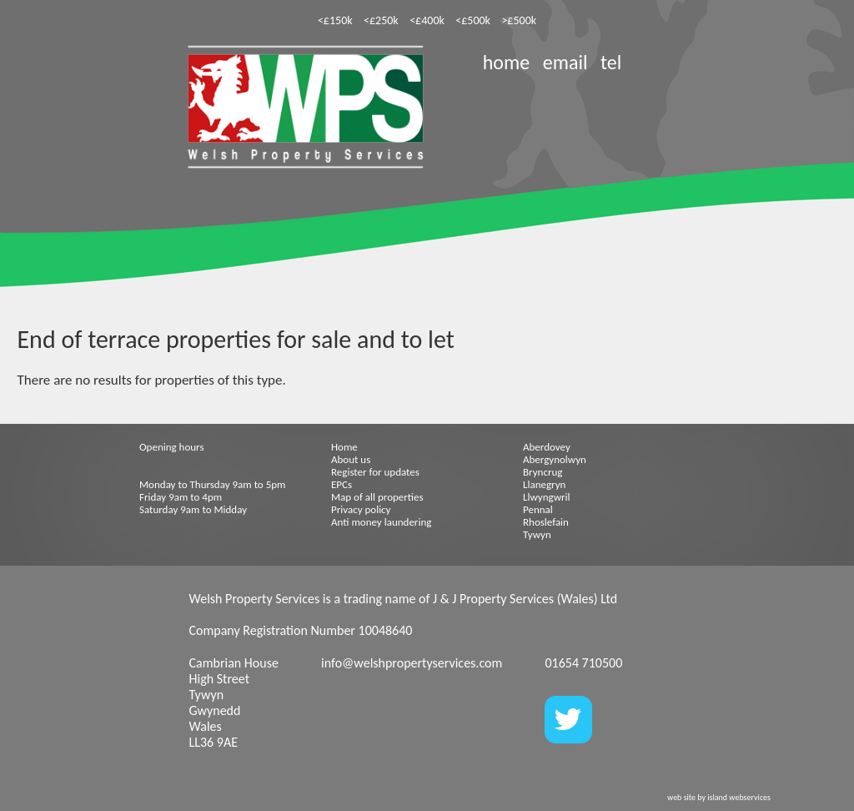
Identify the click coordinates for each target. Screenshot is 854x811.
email (565, 62)
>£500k (518, 20)
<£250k (381, 20)
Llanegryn (544, 484)
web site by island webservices (719, 797)
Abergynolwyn (554, 459)
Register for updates (375, 472)
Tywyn (537, 534)
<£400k (427, 20)
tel (610, 62)
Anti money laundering (381, 522)
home (506, 62)
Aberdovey (546, 447)
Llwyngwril (546, 497)
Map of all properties (377, 497)
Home (344, 447)
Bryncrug (542, 472)
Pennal (538, 509)
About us (350, 459)
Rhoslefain (546, 522)
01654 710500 (583, 663)
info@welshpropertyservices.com (411, 663)
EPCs (341, 484)
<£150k (335, 20)
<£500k (472, 20)
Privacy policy (361, 509)
